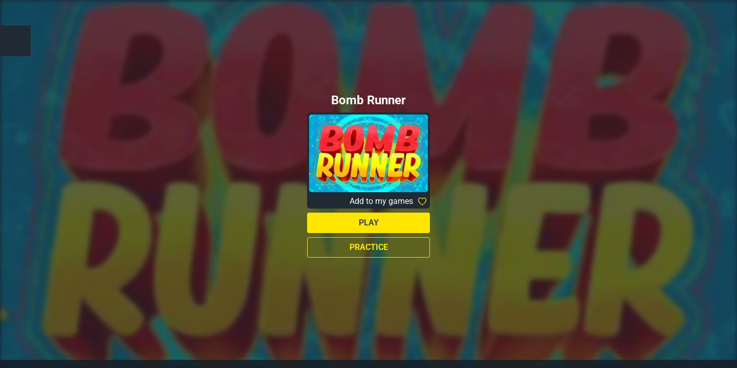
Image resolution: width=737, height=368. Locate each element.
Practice (369, 247)
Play (369, 222)
